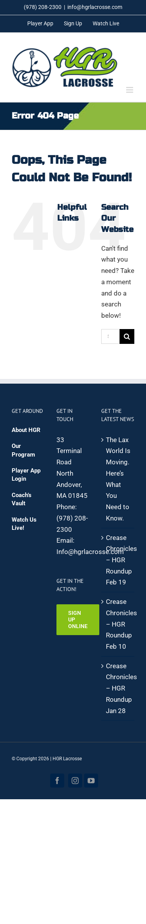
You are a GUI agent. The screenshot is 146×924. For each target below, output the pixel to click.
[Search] (127, 336)
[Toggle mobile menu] (130, 90)
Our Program (23, 450)
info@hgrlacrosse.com (94, 7)
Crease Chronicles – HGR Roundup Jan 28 (118, 688)
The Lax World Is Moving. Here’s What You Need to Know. (118, 479)
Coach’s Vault (22, 499)
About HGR (26, 430)
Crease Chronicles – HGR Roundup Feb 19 (118, 560)
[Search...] (110, 336)
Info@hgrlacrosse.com (90, 552)
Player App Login (26, 474)
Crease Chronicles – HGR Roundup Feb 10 (118, 624)
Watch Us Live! (24, 523)
